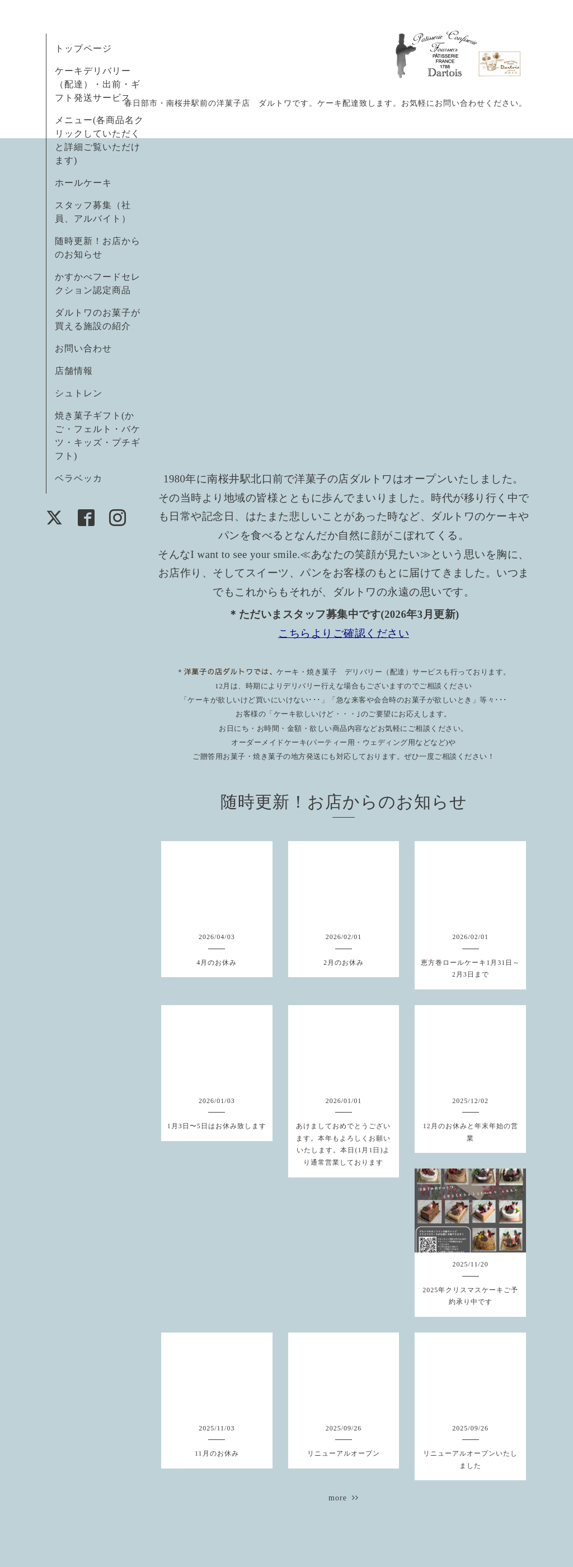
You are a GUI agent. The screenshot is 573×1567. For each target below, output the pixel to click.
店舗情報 (74, 371)
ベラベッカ (78, 478)
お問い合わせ (83, 348)
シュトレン (78, 393)
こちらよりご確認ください (343, 633)
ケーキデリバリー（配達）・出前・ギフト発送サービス (97, 84)
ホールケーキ (83, 182)
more (343, 1498)
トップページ (83, 48)
